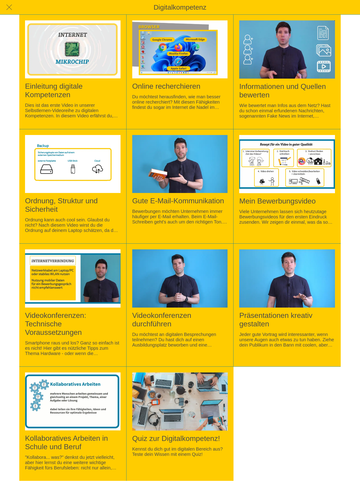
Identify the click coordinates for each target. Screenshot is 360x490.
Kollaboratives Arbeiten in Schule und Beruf (66, 442)
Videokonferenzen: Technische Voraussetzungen (55, 323)
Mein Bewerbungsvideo (277, 201)
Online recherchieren (166, 86)
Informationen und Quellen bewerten (282, 90)
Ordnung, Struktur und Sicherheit (61, 205)
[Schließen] (9, 7)
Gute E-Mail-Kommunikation (178, 201)
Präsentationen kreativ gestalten (275, 319)
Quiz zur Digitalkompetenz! (176, 438)
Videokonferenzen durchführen (161, 319)
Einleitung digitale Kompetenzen (54, 90)
